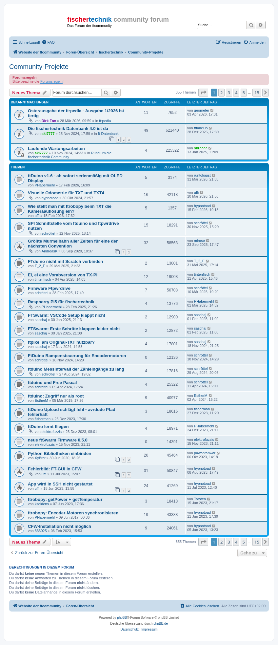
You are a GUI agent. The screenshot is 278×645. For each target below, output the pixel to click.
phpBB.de (160, 623)
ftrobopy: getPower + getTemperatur (65, 499)
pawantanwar (204, 453)
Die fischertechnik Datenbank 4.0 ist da (68, 128)
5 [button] (244, 93)
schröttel (48, 233)
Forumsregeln (51, 81)
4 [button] (236, 93)
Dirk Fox (49, 121)
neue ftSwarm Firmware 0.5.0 (58, 440)
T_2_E (40, 266)
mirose (199, 241)
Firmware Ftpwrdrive (49, 288)
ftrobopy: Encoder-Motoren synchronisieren (73, 512)
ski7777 (48, 134)
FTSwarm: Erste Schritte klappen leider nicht (74, 328)
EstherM (41, 400)
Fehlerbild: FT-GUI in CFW (54, 468)
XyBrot (40, 458)
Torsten (200, 499)
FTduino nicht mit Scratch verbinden (65, 261)
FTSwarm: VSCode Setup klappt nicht (66, 315)
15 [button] (256, 93)
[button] (203, 93)
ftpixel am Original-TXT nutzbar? (61, 342)
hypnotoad (50, 198)
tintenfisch (43, 279)
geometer (201, 110)
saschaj (41, 320)
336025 (41, 531)
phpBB (122, 617)
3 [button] (229, 93)
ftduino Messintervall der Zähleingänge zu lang (76, 369)
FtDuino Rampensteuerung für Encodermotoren (77, 355)
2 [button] (221, 93)
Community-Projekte (39, 66)
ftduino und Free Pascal (52, 382)
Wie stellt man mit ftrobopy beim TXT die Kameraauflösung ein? (69, 209)
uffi (196, 192)
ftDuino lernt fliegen (48, 426)
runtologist (202, 175)
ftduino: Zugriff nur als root (56, 396)
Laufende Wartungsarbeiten (56, 148)
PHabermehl (45, 185)
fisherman (42, 419)
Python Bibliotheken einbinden (59, 453)
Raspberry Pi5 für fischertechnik (61, 301)
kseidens (42, 504)
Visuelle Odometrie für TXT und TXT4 (66, 192)
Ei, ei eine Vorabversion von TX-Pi (62, 274)
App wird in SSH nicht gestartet (60, 484)
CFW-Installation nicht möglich (59, 526)
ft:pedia (105, 121)
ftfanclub (201, 128)
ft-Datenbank (108, 134)
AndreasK (49, 251)
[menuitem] (48, 42)
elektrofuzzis (52, 432)
